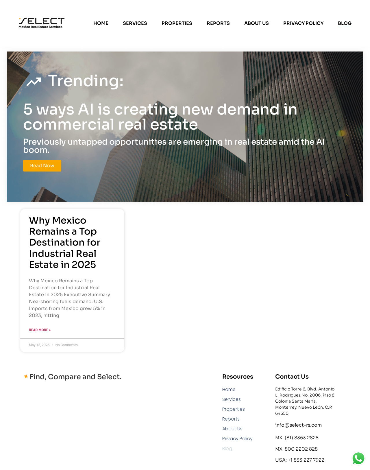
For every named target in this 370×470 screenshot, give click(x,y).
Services (135, 23)
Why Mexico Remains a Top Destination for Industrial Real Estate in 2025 (64, 243)
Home (100, 23)
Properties (177, 23)
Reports (218, 23)
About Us (256, 23)
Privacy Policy (303, 23)
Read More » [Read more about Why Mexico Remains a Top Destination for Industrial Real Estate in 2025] (40, 330)
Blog (345, 23)
